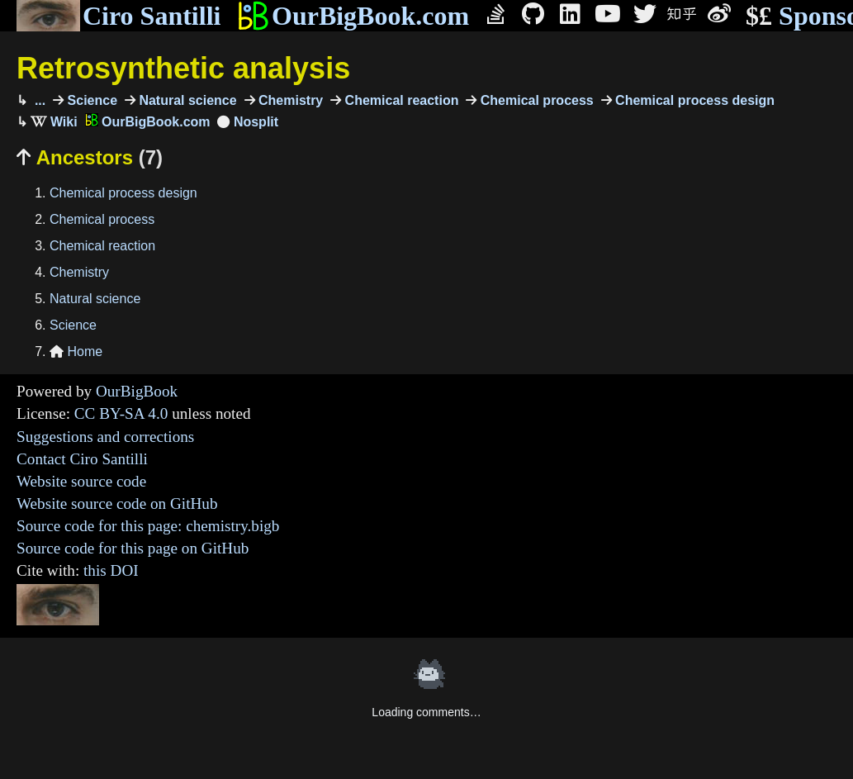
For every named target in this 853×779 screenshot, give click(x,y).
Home (76, 351)
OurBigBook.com (353, 15)
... (38, 100)
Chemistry (289, 100)
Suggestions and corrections (105, 436)
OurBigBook (137, 391)
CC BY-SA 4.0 (121, 413)
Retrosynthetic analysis (183, 68)
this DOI (111, 570)
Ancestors (90, 157)
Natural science (186, 100)
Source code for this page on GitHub (133, 548)
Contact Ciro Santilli (82, 459)
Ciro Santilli (118, 15)
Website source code (81, 481)
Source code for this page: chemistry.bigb (148, 525)
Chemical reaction (399, 100)
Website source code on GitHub (117, 503)
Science (90, 100)
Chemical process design (693, 100)
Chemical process (534, 100)
